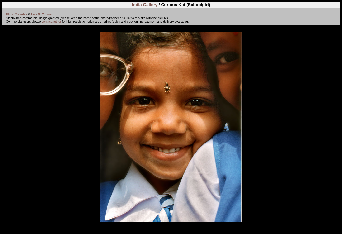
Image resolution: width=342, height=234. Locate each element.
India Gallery (144, 4)
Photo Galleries (16, 14)
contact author (51, 21)
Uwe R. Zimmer (41, 14)
